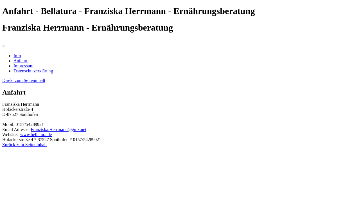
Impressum (23, 65)
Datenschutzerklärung (33, 70)
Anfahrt (20, 60)
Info (17, 55)
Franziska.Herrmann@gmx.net (58, 129)
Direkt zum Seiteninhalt (23, 80)
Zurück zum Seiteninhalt (24, 144)
